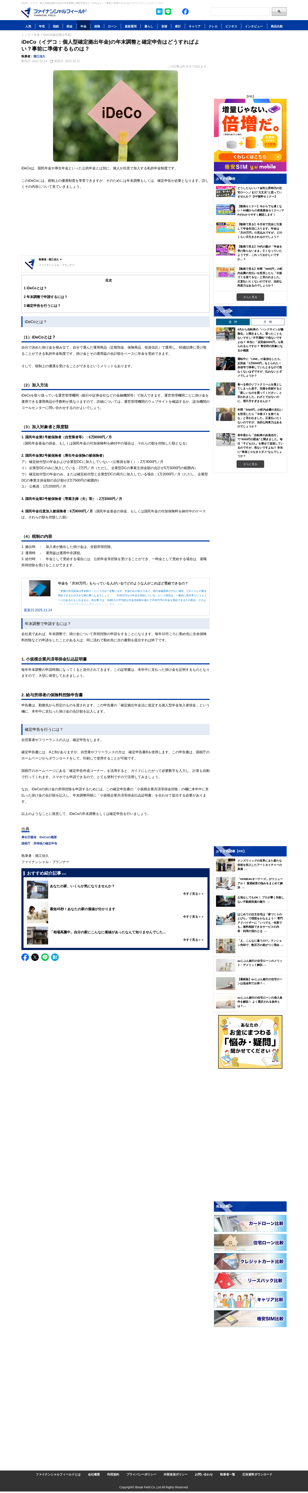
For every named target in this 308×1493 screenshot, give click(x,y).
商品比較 (277, 26)
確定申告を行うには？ (42, 306)
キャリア (195, 26)
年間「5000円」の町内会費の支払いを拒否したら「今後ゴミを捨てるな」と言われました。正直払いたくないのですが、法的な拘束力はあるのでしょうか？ (260, 418)
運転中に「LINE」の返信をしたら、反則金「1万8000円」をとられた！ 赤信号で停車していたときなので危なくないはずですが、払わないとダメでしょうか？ (260, 367)
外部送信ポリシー (176, 1474)
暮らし (148, 26)
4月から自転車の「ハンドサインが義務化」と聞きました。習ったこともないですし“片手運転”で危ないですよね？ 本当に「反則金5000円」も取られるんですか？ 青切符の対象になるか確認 (260, 340)
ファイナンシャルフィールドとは (58, 1474)
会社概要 (94, 1474)
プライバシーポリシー (141, 1474)
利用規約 (113, 1474)
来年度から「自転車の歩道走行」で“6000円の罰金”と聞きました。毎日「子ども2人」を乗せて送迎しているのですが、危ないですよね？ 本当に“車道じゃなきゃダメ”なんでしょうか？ (260, 445)
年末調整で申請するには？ (46, 297)
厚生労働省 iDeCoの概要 (39, 837)
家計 (178, 26)
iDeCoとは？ (35, 288)
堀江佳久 (39, 56)
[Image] (54, 12)
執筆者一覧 (227, 1474)
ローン (112, 26)
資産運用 (131, 26)
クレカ (213, 26)
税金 (70, 26)
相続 (56, 26)
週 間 (233, 322)
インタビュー (254, 26)
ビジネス (231, 26)
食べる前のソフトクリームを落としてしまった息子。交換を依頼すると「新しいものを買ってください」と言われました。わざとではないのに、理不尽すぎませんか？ (259, 392)
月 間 (268, 322)
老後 (164, 26)
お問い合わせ (204, 1474)
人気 (28, 26)
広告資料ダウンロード (257, 1474)
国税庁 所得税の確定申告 (39, 843)
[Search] (240, 11)
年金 (83, 26)
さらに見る (250, 297)
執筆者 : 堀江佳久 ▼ (50, 259)
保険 (97, 26)
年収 (42, 26)
